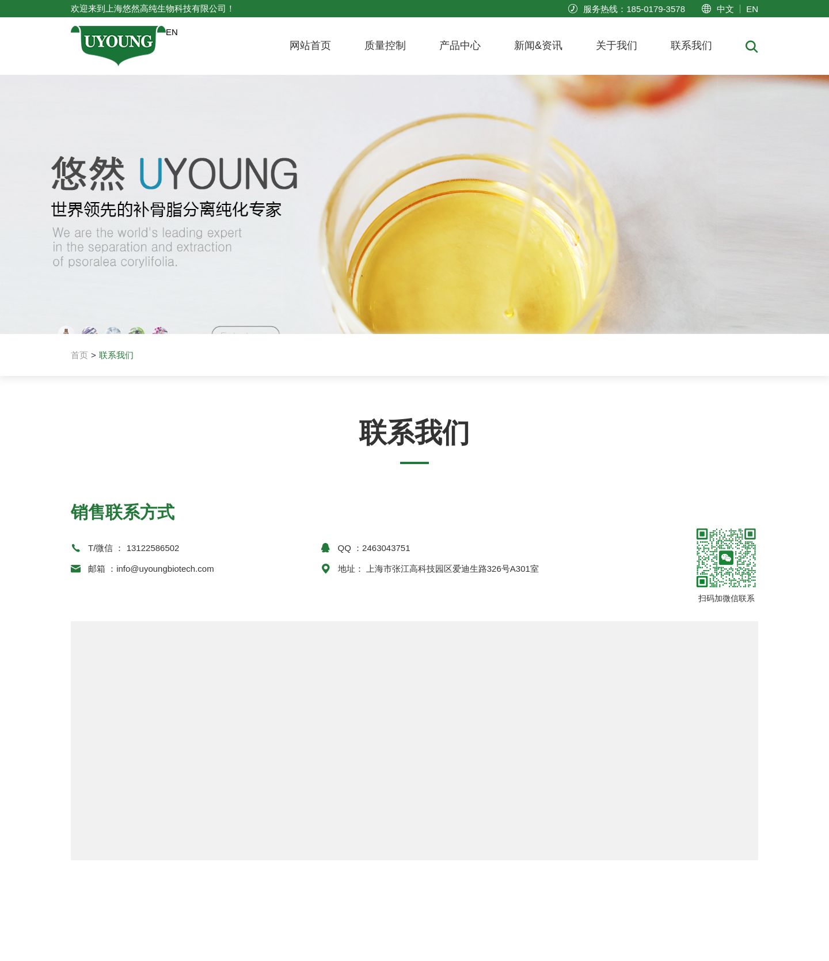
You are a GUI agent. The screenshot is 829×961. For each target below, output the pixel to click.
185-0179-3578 (655, 9)
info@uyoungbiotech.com (165, 568)
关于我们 (616, 45)
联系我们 (691, 45)
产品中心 (460, 45)
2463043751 (386, 548)
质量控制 (385, 45)
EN (752, 9)
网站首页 (310, 45)
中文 (725, 9)
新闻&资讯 (538, 45)
